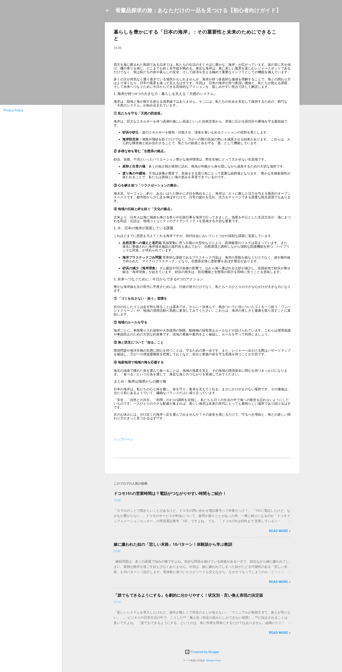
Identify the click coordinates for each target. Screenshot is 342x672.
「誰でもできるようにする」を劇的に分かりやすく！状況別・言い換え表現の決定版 (188, 595)
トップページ (123, 439)
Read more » (280, 531)
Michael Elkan (213, 660)
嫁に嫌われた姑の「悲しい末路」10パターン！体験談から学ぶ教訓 (173, 544)
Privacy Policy (13, 110)
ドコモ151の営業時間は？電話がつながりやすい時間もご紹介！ (170, 493)
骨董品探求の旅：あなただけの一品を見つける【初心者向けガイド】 (198, 10)
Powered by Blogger (202, 652)
